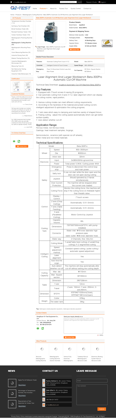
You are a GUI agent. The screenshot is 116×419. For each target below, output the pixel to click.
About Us (53, 8)
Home (35, 8)
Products (43, 8)
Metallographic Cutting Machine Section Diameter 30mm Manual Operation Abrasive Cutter (56, 361)
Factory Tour (63, 8)
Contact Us (87, 8)
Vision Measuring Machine (20, 52)
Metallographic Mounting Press (21, 47)
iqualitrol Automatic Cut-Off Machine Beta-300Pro (80, 85)
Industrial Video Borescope (20, 74)
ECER (66, 418)
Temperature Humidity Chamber (21, 21)
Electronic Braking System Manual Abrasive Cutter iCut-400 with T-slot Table (97, 360)
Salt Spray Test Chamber (19, 26)
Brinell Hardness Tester (19, 29)
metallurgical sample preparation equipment (50, 309)
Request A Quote (91, 2)
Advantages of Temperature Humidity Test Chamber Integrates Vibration (26, 392)
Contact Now (75, 49)
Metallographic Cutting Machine (32, 14)
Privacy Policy (15, 416)
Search (79, 2)
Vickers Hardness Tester (19, 35)
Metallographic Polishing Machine (22, 38)
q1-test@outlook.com (19, 2)
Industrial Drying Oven (18, 55)
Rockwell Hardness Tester (19, 32)
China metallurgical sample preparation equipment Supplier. (39, 416)
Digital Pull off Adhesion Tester (27, 380)
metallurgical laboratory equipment (72, 309)
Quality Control (76, 8)
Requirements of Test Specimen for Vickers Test (26, 402)
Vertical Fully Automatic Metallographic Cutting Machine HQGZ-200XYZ (69, 360)
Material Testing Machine (19, 58)
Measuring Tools (17, 66)
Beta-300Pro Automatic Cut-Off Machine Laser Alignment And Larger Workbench (51, 49)
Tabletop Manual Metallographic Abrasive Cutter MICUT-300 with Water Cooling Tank (83, 360)
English (103, 2)
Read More (22, 385)
